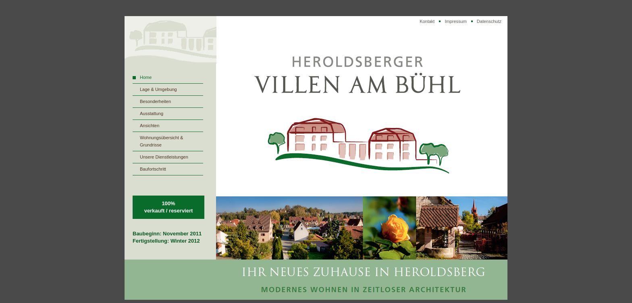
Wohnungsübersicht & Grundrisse (161, 141)
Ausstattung (151, 113)
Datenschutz (489, 21)
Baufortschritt (153, 169)
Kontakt (427, 21)
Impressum (455, 21)
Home (146, 77)
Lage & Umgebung (158, 89)
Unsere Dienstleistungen (164, 157)
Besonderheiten (155, 101)
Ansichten (149, 125)
